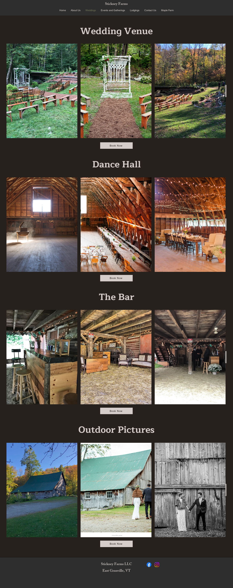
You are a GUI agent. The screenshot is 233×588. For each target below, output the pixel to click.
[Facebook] (149, 564)
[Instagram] (157, 564)
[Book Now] (116, 145)
